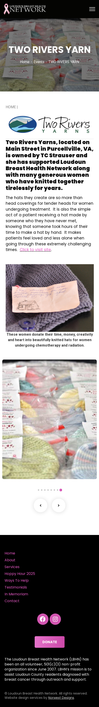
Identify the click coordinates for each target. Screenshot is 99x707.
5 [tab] (48, 490)
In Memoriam (16, 594)
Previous (40, 505)
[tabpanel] (49, 419)
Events (39, 62)
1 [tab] (60, 490)
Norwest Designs (61, 697)
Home (24, 62)
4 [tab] (51, 490)
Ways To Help (17, 580)
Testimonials (16, 587)
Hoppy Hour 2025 (20, 573)
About (10, 560)
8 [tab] (38, 490)
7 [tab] (41, 490)
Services (12, 566)
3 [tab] (54, 490)
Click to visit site (35, 249)
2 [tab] (57, 490)
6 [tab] (45, 490)
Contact (12, 601)
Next (58, 505)
